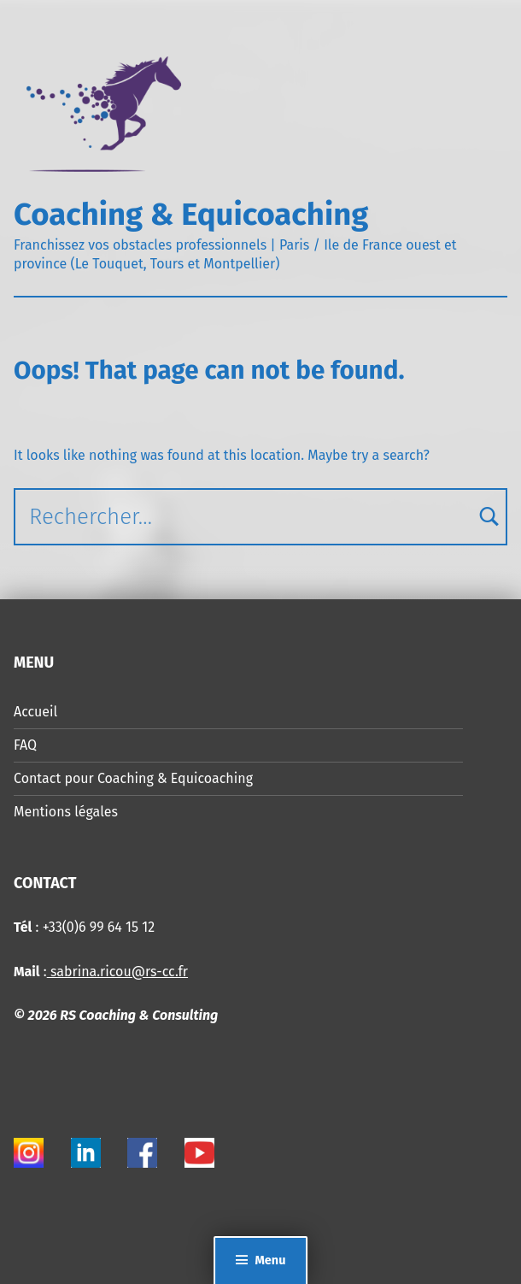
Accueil (35, 712)
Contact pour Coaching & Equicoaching (133, 778)
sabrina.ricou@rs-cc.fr (117, 971)
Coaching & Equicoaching (191, 214)
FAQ (25, 745)
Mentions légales (66, 812)
